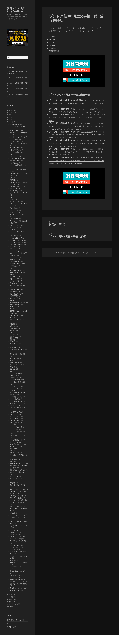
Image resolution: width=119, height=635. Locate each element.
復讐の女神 (13, 292)
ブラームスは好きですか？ (18, 408)
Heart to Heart (15, 131)
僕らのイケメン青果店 (17, 272)
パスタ (12, 154)
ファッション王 (15, 201)
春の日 (12, 300)
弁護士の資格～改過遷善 (17, 285)
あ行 (10, 110)
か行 (10, 112)
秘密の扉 (12, 339)
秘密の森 (12, 341)
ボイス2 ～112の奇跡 (16, 240)
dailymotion (54, 45)
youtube (52, 42)
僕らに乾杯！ (14, 560)
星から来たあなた (15, 294)
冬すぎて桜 (13, 448)
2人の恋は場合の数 (16, 373)
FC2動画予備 (54, 51)
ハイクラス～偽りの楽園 (17, 382)
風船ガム (12, 369)
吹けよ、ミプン (15, 281)
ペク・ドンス (14, 227)
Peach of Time (14, 378)
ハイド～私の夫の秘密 (17, 515)
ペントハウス (14, 414)
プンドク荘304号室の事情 (18, 541)
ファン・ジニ (14, 210)
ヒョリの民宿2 (14, 399)
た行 (10, 117)
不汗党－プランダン (16, 257)
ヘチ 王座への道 (15, 412)
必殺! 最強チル (14, 575)
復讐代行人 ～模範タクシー (18, 472)
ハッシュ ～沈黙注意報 (17, 500)
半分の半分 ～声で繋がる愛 (18, 455)
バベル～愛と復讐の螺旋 (17, 502)
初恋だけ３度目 (15, 453)
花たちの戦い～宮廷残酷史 (18, 354)
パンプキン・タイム (16, 397)
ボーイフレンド (15, 425)
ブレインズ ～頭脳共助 (17, 539)
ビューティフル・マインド (18, 193)
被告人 (12, 367)
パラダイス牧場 (15, 161)
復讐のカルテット (15, 290)
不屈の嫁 (12, 255)
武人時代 (12, 307)
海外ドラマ (12, 604)
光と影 (12, 274)
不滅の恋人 (13, 259)
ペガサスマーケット (16, 506)
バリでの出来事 (15, 152)
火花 (11, 317)
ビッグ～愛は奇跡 (15, 191)
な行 (10, 119)
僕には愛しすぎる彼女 (17, 264)
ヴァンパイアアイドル (17, 253)
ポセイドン (13, 249)
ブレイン (12, 216)
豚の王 (12, 513)
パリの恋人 (13, 163)
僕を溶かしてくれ (15, 446)
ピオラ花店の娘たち (16, 401)
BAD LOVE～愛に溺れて (17, 126)
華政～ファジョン (15, 365)
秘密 (11, 332)
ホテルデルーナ (15, 421)
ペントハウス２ (15, 416)
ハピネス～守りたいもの (17, 517)
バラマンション (15, 386)
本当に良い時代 (15, 305)
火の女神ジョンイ (15, 315)
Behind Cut (13, 375)
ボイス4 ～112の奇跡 (16, 244)
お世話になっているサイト (15, 620)
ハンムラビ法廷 (15, 141)
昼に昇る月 (13, 577)
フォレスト (13, 406)
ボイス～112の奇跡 (16, 238)
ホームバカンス (15, 547)
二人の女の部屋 (15, 262)
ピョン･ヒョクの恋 (16, 534)
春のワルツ (13, 298)
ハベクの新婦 (14, 139)
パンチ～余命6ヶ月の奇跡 (18, 165)
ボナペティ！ (14, 549)
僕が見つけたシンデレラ (17, 436)
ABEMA (52, 39)
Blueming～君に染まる (17, 496)
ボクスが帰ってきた (16, 423)
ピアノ (12, 197)
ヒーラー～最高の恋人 (17, 186)
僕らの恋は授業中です (17, 444)
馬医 (11, 371)
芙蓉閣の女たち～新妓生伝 (18, 350)
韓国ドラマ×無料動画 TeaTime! (16, 10)
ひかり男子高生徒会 (16, 498)
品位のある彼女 (15, 283)
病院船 (12, 324)
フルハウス (13, 212)
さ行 (10, 115)
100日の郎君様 (14, 124)
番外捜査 (12, 483)
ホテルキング (14, 236)
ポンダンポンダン (15, 251)
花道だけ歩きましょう (17, 489)
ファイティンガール (16, 403)
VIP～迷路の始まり (16, 380)
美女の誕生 (13, 348)
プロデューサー (15, 225)
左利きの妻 (13, 461)
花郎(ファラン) (14, 363)
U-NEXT (52, 37)
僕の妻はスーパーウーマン (18, 266)
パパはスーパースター (17, 158)
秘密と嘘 (12, 335)
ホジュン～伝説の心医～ (17, 232)
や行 (10, 597)
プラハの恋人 (14, 219)
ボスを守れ (13, 247)
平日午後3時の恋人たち (17, 464)
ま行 (10, 595)
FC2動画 (52, 48)
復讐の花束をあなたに (17, 470)
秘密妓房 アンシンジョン (18, 343)
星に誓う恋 (13, 296)
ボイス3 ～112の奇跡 (16, 242)
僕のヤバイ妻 (14, 442)
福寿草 (12, 330)
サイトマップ (11, 627)
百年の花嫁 (13, 328)
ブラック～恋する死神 (17, 537)
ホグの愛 (12, 229)
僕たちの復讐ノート (16, 440)
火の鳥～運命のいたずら (17, 479)
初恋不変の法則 (15, 279)
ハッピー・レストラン (17, 137)
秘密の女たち (14, 337)
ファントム (13, 208)
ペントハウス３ (15, 418)
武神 (11, 309)
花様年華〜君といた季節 (17, 485)
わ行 (10, 602)
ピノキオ (12, 199)
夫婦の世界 (13, 459)
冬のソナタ (13, 277)
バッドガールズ (15, 148)
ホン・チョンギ (15, 545)
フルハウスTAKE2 (15, 214)
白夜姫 (12, 326)
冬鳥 (11, 451)
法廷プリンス (14, 476)
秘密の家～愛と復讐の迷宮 (18, 584)
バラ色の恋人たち (15, 150)
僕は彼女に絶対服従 (16, 270)
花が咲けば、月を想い (17, 588)
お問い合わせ (11, 623)
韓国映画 (11, 606)
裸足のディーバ (15, 590)
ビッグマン (13, 189)
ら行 (10, 599)
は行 (10, 122)
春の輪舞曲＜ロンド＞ (17, 302)
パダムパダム (14, 156)
